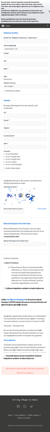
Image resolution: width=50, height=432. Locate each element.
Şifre (6, 143)
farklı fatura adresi (12, 91)
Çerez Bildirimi (20, 415)
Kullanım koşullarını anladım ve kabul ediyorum (24, 288)
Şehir (6, 69)
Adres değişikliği (10, 45)
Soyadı (6, 120)
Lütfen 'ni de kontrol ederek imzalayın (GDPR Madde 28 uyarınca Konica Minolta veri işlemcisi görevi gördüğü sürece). (24, 302)
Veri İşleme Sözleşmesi (16, 299)
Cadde (6, 53)
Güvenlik (7, 151)
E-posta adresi (9, 136)
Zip (5, 61)
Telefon (7, 128)
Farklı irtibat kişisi (12, 168)
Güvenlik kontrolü (11, 187)
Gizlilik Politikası (33, 415)
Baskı (10, 415)
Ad (5, 112)
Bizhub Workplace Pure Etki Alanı (16, 241)
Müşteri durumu (10, 83)
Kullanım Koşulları (23, 418)
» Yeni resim (41, 208)
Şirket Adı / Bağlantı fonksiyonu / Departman (20, 38)
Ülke (5, 76)
